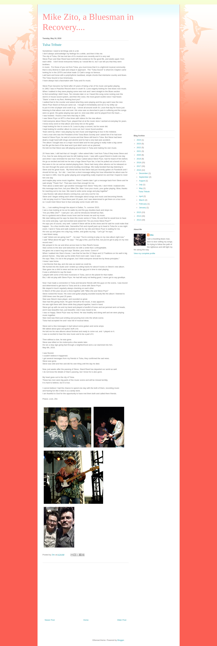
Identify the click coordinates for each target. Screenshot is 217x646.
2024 (139, 140)
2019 (139, 159)
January (142, 207)
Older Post (121, 620)
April (141, 196)
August (142, 181)
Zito (152, 235)
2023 (139, 144)
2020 (139, 155)
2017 (139, 166)
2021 (139, 151)
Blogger (120, 640)
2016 (139, 170)
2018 (139, 162)
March (142, 200)
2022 (139, 147)
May (141, 188)
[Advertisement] (85, 589)
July (141, 184)
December (143, 173)
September (144, 177)
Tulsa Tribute (144, 191)
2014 (139, 216)
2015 (139, 212)
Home (86, 620)
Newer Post (50, 620)
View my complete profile (144, 253)
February (143, 204)
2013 (139, 220)
